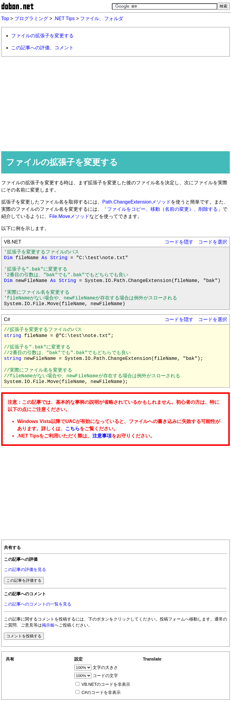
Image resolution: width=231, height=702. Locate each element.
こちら (72, 428)
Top (5, 18)
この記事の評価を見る (25, 569)
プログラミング (31, 18)
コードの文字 (105, 675)
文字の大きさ (105, 667)
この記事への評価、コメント (42, 47)
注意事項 (102, 435)
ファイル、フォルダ (101, 18)
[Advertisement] (115, 103)
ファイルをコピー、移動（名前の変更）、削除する (162, 209)
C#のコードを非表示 (101, 692)
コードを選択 (212, 241)
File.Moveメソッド (69, 216)
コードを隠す (179, 241)
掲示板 (48, 625)
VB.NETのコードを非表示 (106, 684)
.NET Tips (64, 18)
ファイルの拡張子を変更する (42, 35)
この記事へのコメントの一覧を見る (37, 604)
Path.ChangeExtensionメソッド (136, 201)
